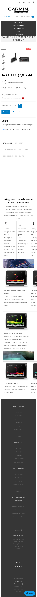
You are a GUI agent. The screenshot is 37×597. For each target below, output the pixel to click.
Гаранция (18, 510)
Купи (5, 112)
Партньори (18, 452)
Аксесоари (23, 150)
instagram (18, 566)
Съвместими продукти (13, 156)
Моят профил (18, 474)
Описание (7, 143)
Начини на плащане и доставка (18, 415)
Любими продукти (18, 485)
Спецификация (9, 150)
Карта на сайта (19, 517)
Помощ (18, 436)
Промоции (18, 455)
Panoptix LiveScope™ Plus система (16, 129)
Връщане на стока (18, 513)
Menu (7, 16)
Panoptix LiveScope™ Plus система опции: (18, 125)
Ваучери (18, 448)
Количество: (7, 105)
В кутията (18, 143)
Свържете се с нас (18, 506)
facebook (18, 562)
